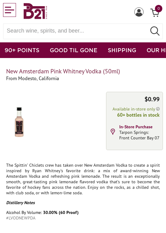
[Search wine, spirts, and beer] (77, 31)
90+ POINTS (22, 50)
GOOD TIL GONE (73, 50)
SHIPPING (122, 50)
